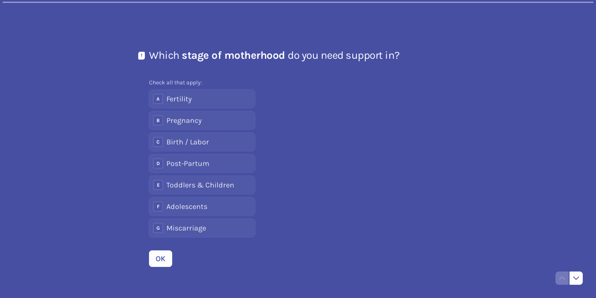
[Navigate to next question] (576, 278)
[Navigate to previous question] (562, 278)
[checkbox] (202, 99)
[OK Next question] (160, 258)
